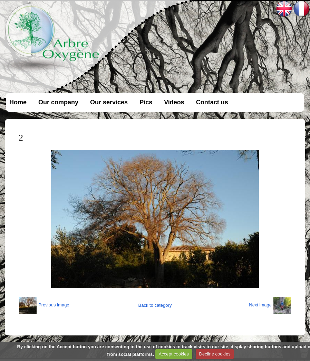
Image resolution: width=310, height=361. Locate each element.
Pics (145, 102)
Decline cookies (215, 354)
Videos (174, 102)
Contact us (212, 102)
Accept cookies (174, 354)
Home (18, 102)
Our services (109, 102)
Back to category (155, 305)
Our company (58, 102)
